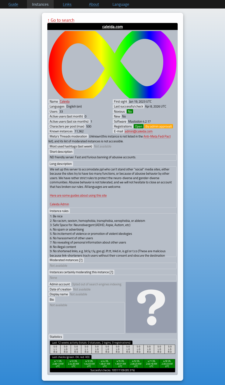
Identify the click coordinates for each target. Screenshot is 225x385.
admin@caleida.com (139, 131)
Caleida (65, 101)
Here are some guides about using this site (78, 195)
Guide (13, 4)
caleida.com (112, 26)
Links (67, 4)
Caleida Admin (59, 204)
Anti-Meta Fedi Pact (157, 136)
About (94, 4)
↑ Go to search (60, 20)
